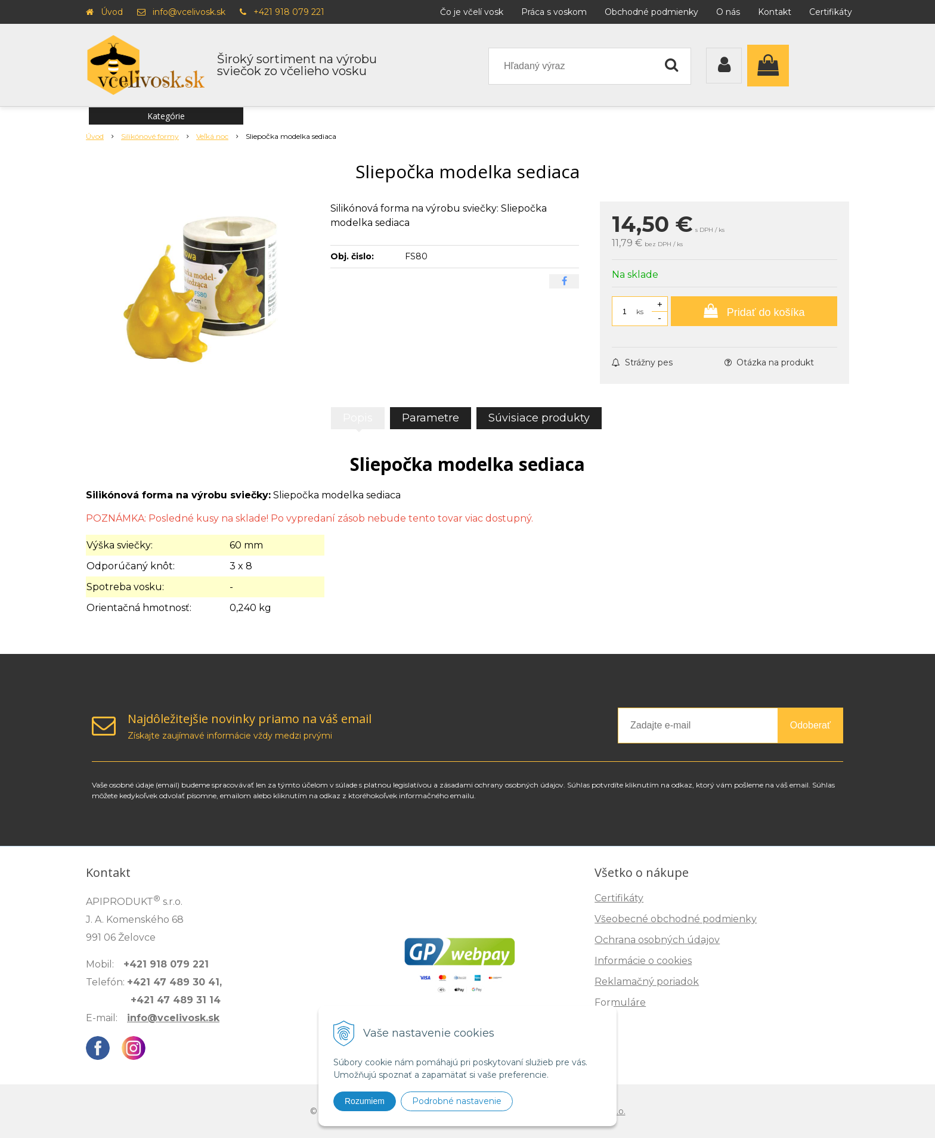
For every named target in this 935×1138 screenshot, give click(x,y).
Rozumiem (365, 1101)
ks (639, 311)
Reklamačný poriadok (647, 981)
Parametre (430, 417)
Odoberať (810, 725)
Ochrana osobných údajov (657, 939)
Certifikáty (830, 12)
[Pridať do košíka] (754, 311)
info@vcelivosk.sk (189, 12)
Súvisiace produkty (539, 417)
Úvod (112, 12)
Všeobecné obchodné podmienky (676, 919)
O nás (728, 12)
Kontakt (774, 12)
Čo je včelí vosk (471, 12)
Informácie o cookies (643, 960)
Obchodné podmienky (651, 12)
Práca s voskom (554, 12)
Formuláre (620, 1002)
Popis (358, 417)
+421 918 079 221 (288, 12)
